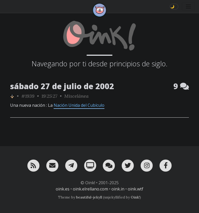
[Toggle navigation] (188, 6)
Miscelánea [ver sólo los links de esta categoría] (76, 96)
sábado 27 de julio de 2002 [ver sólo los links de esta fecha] (62, 86)
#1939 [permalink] (27, 96)
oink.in (117, 189)
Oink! (135, 197)
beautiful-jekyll (89, 197)
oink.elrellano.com (90, 189)
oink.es (62, 189)
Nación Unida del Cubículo (79, 105)
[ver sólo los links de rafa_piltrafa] (12, 96)
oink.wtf (135, 189)
